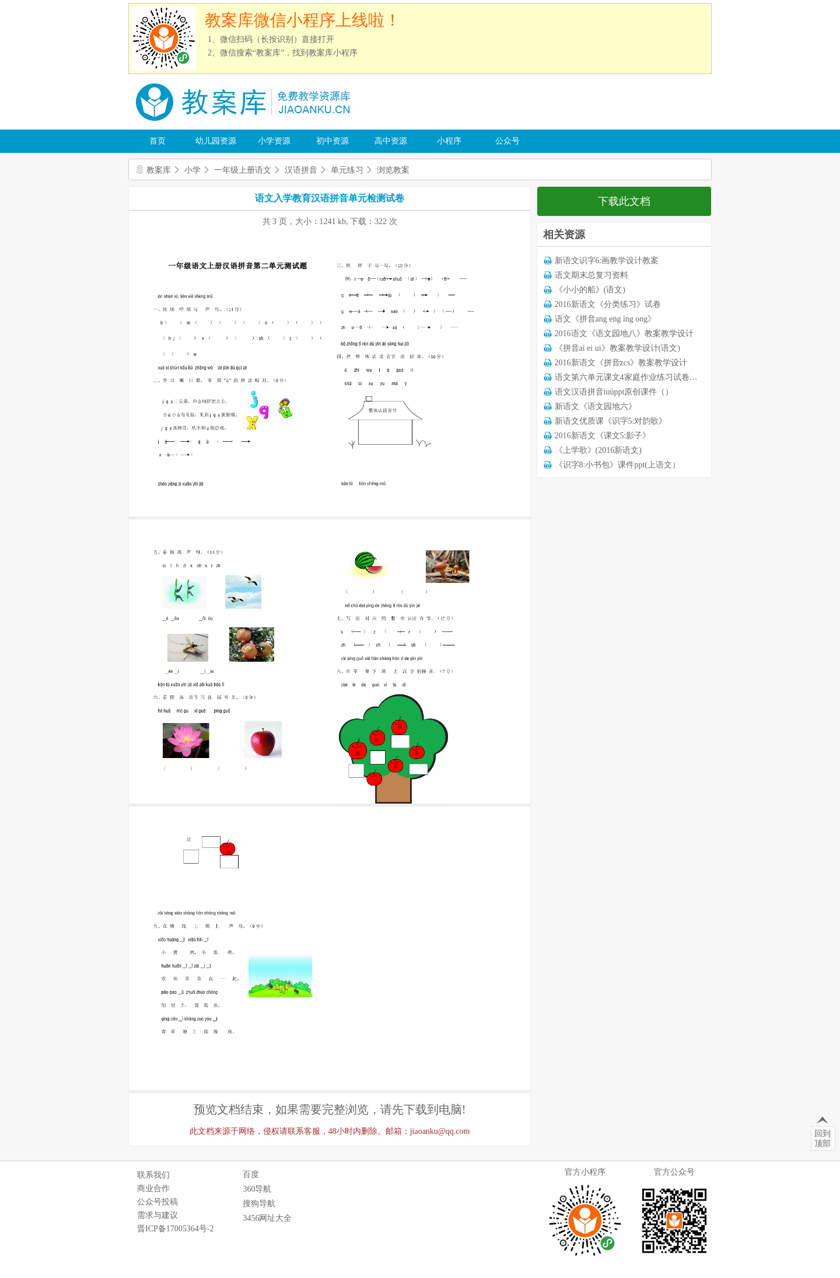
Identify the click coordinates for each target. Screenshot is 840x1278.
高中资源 (390, 141)
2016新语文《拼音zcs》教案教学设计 (621, 362)
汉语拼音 (301, 170)
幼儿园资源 (215, 141)
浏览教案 (393, 170)
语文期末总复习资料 (591, 275)
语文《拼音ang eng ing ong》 (605, 319)
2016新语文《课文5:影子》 (603, 435)
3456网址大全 (267, 1218)
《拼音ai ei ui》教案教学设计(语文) (617, 348)
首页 (157, 141)
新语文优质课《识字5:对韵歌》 (611, 421)
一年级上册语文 (242, 170)
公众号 (507, 141)
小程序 (449, 141)
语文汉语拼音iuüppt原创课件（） (614, 391)
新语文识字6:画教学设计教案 (607, 260)
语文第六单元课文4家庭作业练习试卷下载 (630, 377)
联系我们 (153, 1175)
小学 (192, 170)
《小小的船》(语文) (590, 289)
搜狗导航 (259, 1203)
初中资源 (332, 141)
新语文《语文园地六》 (595, 406)
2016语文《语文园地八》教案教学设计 (624, 333)
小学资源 (274, 141)
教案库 (158, 170)
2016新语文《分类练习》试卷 (608, 304)
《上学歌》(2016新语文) (598, 450)
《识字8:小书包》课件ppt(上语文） (617, 464)
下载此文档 (624, 201)
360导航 (257, 1189)
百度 (251, 1174)
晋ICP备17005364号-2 (175, 1228)
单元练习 (347, 170)
